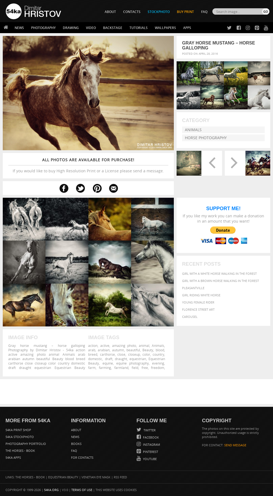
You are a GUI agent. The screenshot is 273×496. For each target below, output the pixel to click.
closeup (134, 354)
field (135, 367)
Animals (193, 129)
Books (76, 444)
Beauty (147, 350)
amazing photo (124, 345)
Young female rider (198, 302)
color (146, 354)
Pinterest (150, 452)
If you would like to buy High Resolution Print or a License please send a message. (88, 165)
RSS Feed (120, 477)
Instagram (151, 444)
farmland (121, 367)
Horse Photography (206, 137)
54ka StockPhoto (20, 437)
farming (105, 367)
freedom (157, 367)
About (76, 430)
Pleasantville (193, 288)
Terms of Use (81, 490)
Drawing (71, 27)
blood (160, 350)
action (93, 345)
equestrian (137, 359)
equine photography (132, 363)
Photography (43, 27)
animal (144, 345)
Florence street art (198, 309)
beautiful (133, 350)
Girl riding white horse (201, 295)
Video (91, 27)
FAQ (204, 11)
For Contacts (82, 457)
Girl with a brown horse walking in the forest (220, 281)
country (158, 354)
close (121, 354)
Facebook (150, 437)
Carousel (190, 317)
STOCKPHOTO (159, 11)
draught (121, 359)
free (145, 367)
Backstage (112, 27)
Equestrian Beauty (63, 477)
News (19, 27)
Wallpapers (165, 27)
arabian (104, 350)
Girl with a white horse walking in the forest (219, 273)
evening (158, 363)
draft (108, 359)
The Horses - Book (20, 450)
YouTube (149, 459)
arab (91, 350)
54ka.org (51, 490)
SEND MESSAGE (235, 445)
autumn (118, 350)
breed (92, 354)
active (104, 345)
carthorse (107, 354)
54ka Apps (13, 457)
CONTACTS (131, 11)
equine (107, 363)
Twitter (149, 430)
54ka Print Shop (18, 430)
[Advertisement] (137, 391)
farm (92, 367)
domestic (95, 359)
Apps (187, 27)
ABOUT (110, 11)
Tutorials (138, 27)
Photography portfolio (26, 444)
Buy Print (185, 11)
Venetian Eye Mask (96, 477)
